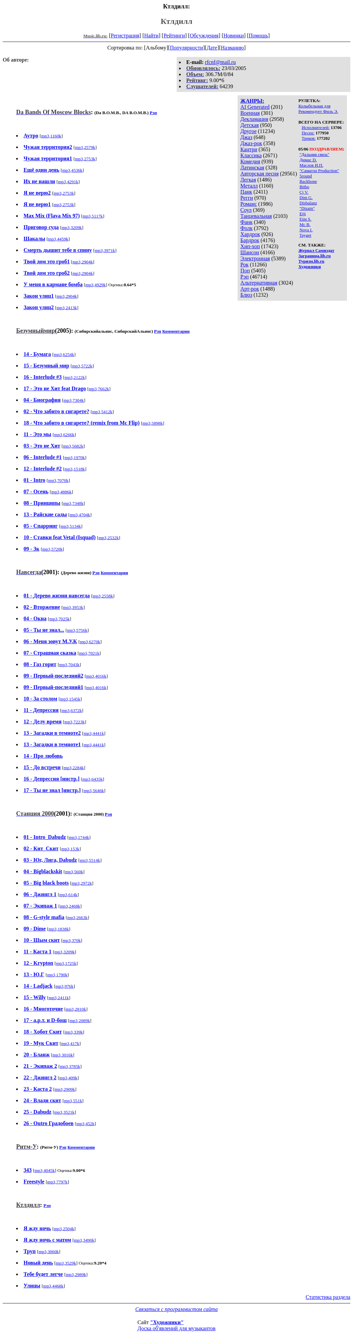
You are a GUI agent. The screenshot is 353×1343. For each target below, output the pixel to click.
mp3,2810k (76, 1009)
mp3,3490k (84, 1240)
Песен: (308, 132)
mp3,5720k (52, 549)
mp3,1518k (75, 468)
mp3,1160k (51, 135)
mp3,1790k (57, 974)
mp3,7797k (57, 1181)
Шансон (249, 252)
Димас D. (308, 159)
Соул (245, 210)
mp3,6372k (72, 710)
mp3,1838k (58, 928)
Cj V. (303, 192)
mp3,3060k (48, 1251)
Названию (232, 48)
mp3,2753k (85, 158)
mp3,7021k (89, 653)
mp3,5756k (77, 630)
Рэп (244, 277)
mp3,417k (70, 1043)
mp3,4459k (58, 238)
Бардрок (249, 240)
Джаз (246, 137)
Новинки (233, 35)
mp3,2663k (77, 917)
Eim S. (305, 219)
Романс (248, 204)
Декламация (254, 119)
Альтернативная (258, 283)
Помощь (258, 35)
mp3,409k (68, 1077)
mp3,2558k (103, 595)
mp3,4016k (96, 676)
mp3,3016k (62, 1054)
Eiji (302, 213)
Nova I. (306, 229)
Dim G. (306, 197)
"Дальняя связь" (314, 154)
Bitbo (304, 186)
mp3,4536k (72, 170)
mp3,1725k (66, 963)
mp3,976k (65, 986)
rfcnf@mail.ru (220, 62)
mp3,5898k (152, 423)
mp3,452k (85, 1123)
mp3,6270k (90, 641)
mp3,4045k (44, 1170)
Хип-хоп (250, 246)
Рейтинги (174, 35)
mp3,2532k (109, 537)
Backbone (308, 181)
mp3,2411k (59, 997)
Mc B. (305, 224)
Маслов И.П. (311, 165)
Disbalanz (308, 202)
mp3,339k (74, 1032)
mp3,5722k (82, 365)
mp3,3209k (72, 227)
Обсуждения (204, 35)
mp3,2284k (74, 767)
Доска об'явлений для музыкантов (177, 1328)
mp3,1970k (75, 457)
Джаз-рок (251, 143)
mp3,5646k (93, 790)
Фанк (246, 222)
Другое (248, 131)
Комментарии (175, 331)
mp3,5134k (71, 526)
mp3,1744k (79, 837)
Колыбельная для (314, 105)
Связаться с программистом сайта (176, 1309)
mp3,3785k (70, 1066)
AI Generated (255, 107)
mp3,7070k (58, 480)
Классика (250, 155)
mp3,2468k (70, 906)
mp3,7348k (73, 503)
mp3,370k (72, 940)
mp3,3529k (66, 1263)
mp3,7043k (69, 664)
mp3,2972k (82, 883)
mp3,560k (74, 871)
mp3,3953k (73, 607)
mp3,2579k (85, 147)
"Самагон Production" (319, 170)
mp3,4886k (61, 491)
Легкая (248, 180)
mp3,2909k (65, 1089)
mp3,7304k (74, 400)
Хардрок (250, 234)
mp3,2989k (76, 1274)
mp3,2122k (75, 377)
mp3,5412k (102, 411)
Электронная (255, 258)
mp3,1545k (70, 698)
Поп (245, 270)
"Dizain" (307, 208)
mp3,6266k (64, 434)
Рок (244, 264)
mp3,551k (73, 1100)
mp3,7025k (59, 618)
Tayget (305, 235)
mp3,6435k (92, 779)
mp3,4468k (53, 1285)
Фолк (246, 228)
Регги (246, 198)
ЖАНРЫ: (252, 101)
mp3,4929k (95, 284)
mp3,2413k (67, 307)
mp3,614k (68, 894)
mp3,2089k (80, 1020)
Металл (249, 186)
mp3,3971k (105, 250)
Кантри (248, 149)
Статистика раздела (328, 1297)
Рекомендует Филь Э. (318, 111)
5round (305, 175)
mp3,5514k (90, 860)
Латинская (252, 167)
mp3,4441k (94, 733)
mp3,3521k (64, 1112)
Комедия (250, 161)
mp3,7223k (74, 721)
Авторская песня (259, 173)
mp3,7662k (99, 388)
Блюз (246, 295)
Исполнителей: (315, 127)
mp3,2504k (64, 1228)
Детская (249, 125)
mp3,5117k (93, 216)
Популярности (186, 48)
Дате (212, 48)
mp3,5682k (73, 446)
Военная (250, 113)
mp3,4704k (80, 514)
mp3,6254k (64, 354)
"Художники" (167, 1322)
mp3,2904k (83, 261)
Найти (151, 35)
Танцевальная (256, 216)
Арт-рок (249, 289)
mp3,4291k (68, 181)
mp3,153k (70, 848)
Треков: (309, 138)
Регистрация (125, 35)
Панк (246, 192)
